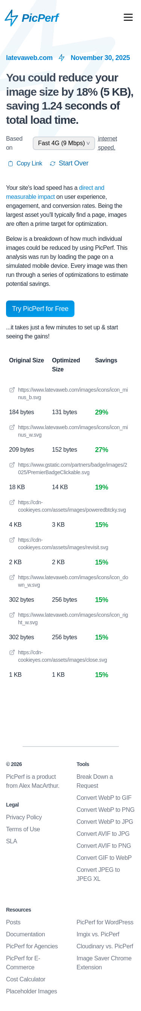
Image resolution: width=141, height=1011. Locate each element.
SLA (11, 841)
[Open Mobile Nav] (128, 19)
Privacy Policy (24, 817)
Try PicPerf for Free (40, 308)
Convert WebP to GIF (104, 798)
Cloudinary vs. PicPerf (105, 946)
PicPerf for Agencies (32, 946)
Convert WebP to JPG (105, 822)
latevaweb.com (29, 58)
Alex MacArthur (38, 786)
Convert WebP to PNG (106, 810)
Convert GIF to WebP (104, 858)
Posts (13, 922)
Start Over (69, 163)
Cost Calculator (25, 979)
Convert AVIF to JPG (103, 834)
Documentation (25, 934)
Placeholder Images (31, 991)
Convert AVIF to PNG (104, 846)
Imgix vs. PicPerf (98, 934)
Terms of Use (23, 829)
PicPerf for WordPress (105, 922)
